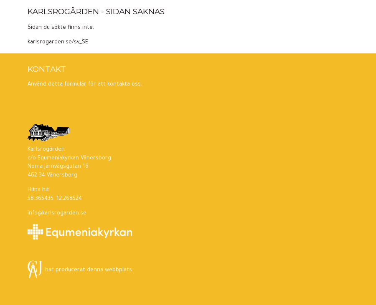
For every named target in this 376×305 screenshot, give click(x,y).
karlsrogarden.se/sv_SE (58, 42)
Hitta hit (38, 190)
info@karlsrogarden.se (57, 214)
